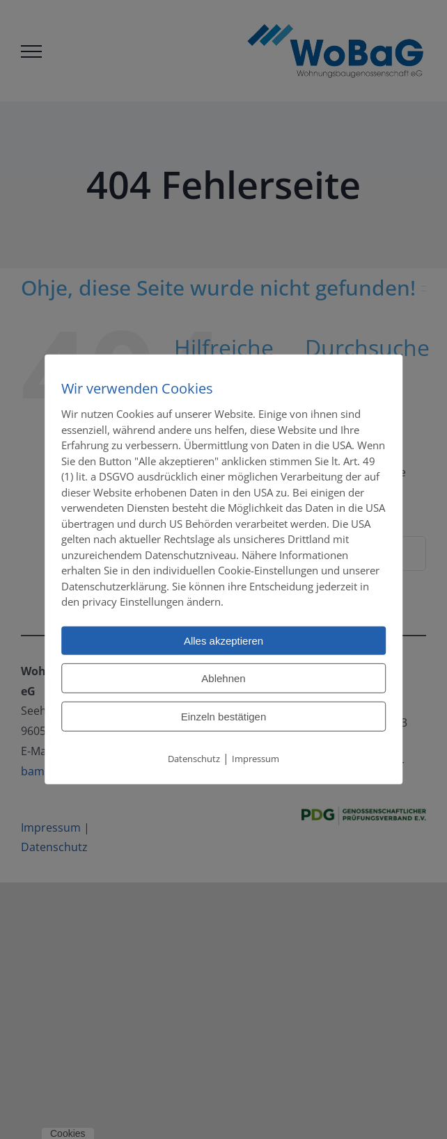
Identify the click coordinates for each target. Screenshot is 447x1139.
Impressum (255, 758)
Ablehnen (223, 678)
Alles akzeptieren (223, 640)
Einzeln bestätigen (224, 716)
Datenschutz (194, 758)
